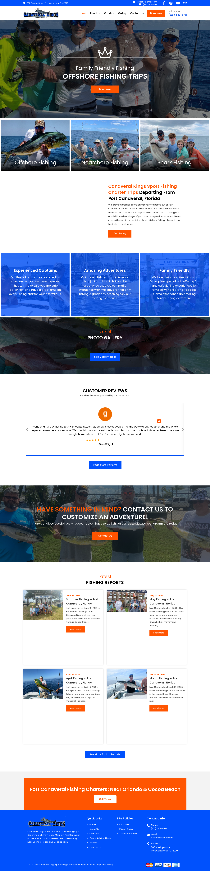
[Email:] (148, 833)
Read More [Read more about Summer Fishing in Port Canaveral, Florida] (75, 629)
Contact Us (137, 13)
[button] (27, 429)
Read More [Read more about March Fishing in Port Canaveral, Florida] (158, 708)
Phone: (154, 825)
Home (82, 13)
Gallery (122, 13)
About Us (95, 13)
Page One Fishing (105, 864)
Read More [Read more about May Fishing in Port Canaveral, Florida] (158, 632)
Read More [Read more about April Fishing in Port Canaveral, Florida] (75, 708)
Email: (154, 834)
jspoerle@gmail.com (162, 837)
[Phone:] (148, 824)
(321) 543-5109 (178, 14)
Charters (109, 13)
